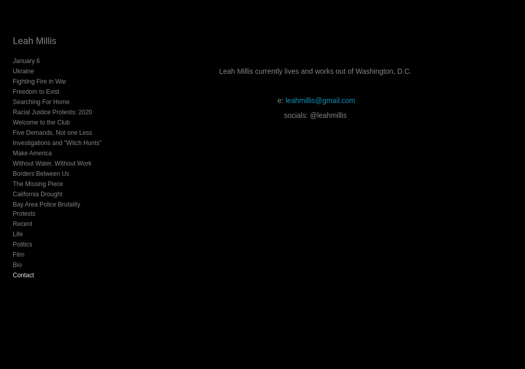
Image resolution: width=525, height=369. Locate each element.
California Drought (38, 194)
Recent (22, 224)
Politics (22, 244)
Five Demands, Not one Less (52, 132)
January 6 (26, 61)
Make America (32, 153)
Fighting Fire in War (39, 81)
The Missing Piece (38, 184)
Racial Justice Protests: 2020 (52, 112)
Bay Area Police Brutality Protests (46, 209)
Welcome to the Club (41, 122)
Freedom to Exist (36, 91)
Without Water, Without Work (52, 163)
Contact (23, 275)
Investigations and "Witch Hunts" (57, 143)
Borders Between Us (41, 173)
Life (18, 234)
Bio (17, 265)
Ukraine (23, 71)
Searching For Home (41, 102)
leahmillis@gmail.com (320, 100)
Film (19, 254)
